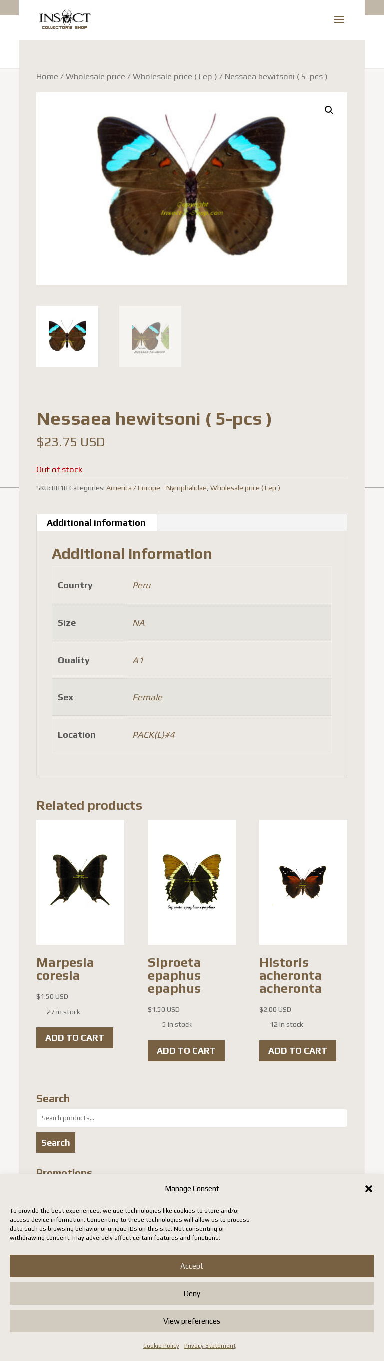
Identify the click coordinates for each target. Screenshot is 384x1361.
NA (138, 622)
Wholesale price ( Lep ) (175, 76)
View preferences (192, 1321)
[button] (369, 1189)
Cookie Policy (162, 1345)
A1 (138, 660)
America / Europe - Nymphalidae (156, 488)
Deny (192, 1293)
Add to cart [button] (75, 1037)
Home (47, 76)
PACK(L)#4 (153, 734)
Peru (141, 585)
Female (147, 697)
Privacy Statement (210, 1345)
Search (56, 1142)
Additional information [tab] (96, 522)
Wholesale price (96, 76)
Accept (192, 1266)
